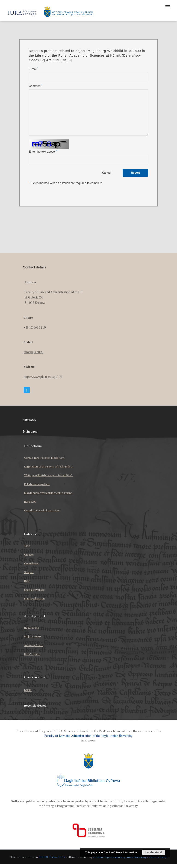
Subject (29, 572)
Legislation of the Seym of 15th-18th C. (49, 466)
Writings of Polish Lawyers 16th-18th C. (48, 475)
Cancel (106, 172)
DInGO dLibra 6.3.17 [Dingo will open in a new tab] (52, 857)
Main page (30, 432)
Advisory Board (33, 645)
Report (135, 172)
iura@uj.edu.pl (33, 352)
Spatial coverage (34, 589)
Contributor (31, 563)
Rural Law (30, 501)
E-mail (33, 69)
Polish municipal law (37, 484)
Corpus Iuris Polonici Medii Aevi (44, 457)
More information (126, 852)
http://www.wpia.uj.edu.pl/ (43, 377)
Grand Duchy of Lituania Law (42, 510)
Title (27, 545)
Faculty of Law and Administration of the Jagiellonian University (88, 736)
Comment (35, 86)
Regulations (31, 627)
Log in (28, 690)
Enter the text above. (43, 151)
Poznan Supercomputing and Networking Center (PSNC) (130, 857)
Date (27, 581)
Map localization (34, 598)
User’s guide (32, 654)
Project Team (32, 636)
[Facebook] (27, 390)
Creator (29, 554)
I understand (153, 852)
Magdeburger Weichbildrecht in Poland (48, 493)
